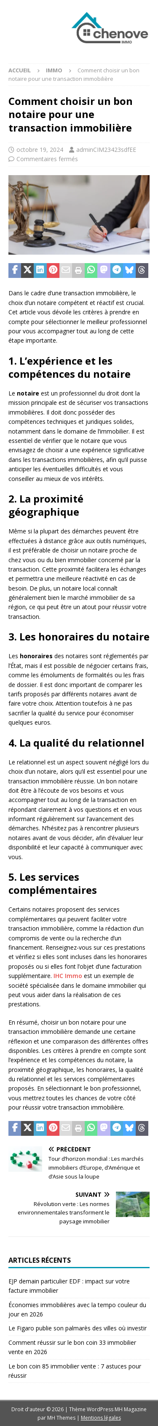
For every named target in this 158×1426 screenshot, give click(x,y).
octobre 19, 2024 (39, 150)
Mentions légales (101, 1417)
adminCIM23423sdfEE (106, 150)
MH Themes (61, 1417)
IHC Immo (68, 976)
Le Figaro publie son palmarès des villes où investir (77, 1328)
